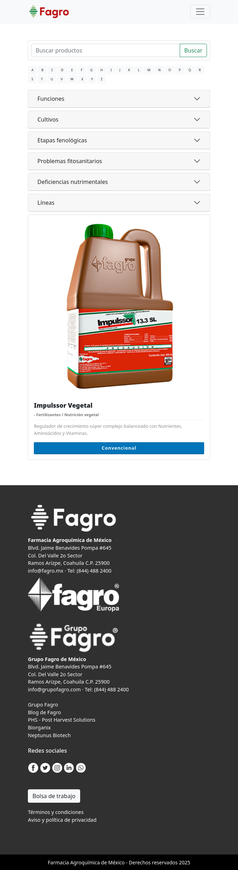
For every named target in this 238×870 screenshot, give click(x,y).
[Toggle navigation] (200, 12)
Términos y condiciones (56, 812)
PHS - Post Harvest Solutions (61, 719)
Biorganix (39, 727)
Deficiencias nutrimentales (72, 182)
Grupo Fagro (43, 704)
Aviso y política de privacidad (62, 819)
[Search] (105, 50)
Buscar (193, 50)
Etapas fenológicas (62, 140)
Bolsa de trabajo (54, 796)
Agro (76, 862)
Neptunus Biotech (49, 735)
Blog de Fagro (44, 712)
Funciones (50, 99)
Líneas (45, 202)
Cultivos (48, 119)
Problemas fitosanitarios (69, 161)
